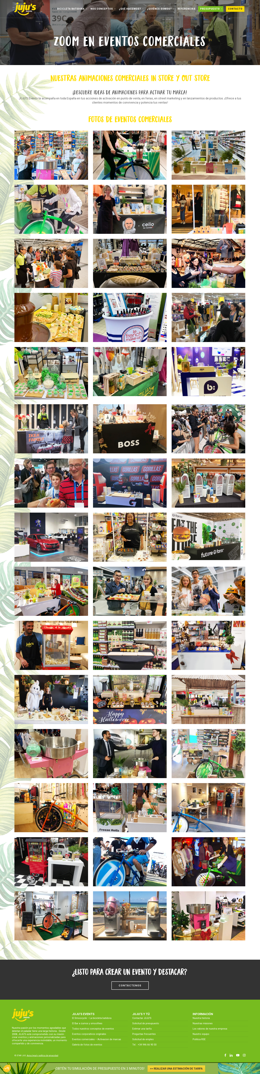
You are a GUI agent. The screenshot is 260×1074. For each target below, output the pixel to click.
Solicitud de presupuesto (145, 1023)
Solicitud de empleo (143, 1039)
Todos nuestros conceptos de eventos (93, 1028)
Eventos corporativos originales (89, 1034)
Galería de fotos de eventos (87, 1044)
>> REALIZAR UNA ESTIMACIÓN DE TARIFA (176, 1068)
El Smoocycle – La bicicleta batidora (91, 1018)
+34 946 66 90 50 (147, 1044)
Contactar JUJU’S (141, 1018)
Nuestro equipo (201, 1034)
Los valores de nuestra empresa (210, 1028)
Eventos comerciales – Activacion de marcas (96, 1039)
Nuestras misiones (203, 1023)
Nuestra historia (201, 1018)
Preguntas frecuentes (144, 1034)
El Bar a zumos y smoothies (87, 1023)
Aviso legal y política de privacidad (42, 1055)
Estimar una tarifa (142, 1028)
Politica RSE (199, 1039)
